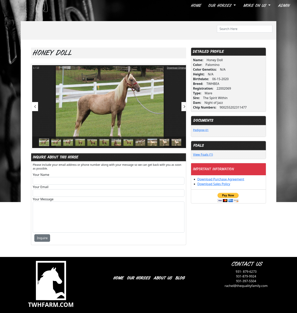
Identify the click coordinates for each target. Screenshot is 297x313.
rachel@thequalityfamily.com (246, 286)
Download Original (176, 68)
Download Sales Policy (213, 184)
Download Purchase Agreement (220, 179)
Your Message (43, 199)
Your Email (41, 187)
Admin (283, 5)
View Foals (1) (203, 154)
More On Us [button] (255, 5)
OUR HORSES (138, 278)
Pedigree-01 (201, 130)
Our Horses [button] (220, 5)
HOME (118, 278)
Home (196, 5)
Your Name (41, 174)
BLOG (179, 278)
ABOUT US (162, 278)
